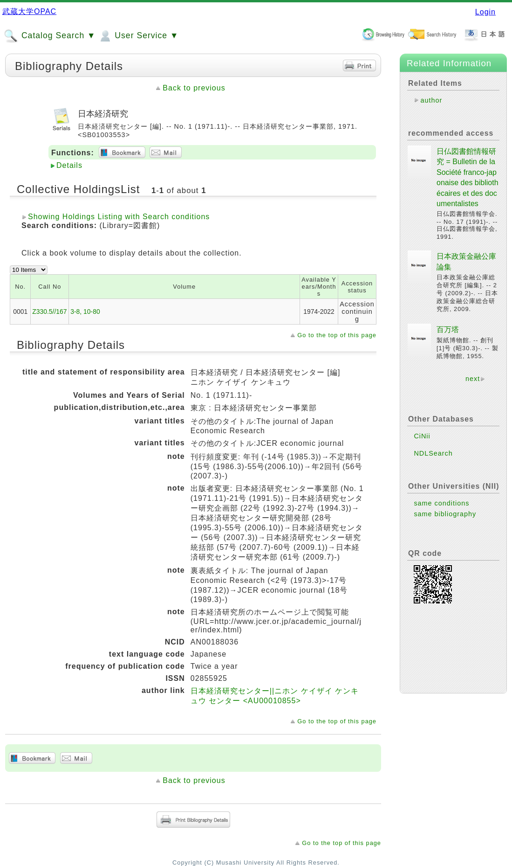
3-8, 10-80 (85, 311)
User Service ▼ (138, 36)
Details (69, 165)
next (472, 378)
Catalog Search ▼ (50, 36)
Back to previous (194, 88)
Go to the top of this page (336, 335)
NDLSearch (433, 453)
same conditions (441, 503)
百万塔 (448, 329)
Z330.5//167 (49, 311)
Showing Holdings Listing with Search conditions (119, 217)
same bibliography (445, 514)
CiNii (422, 436)
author (431, 100)
